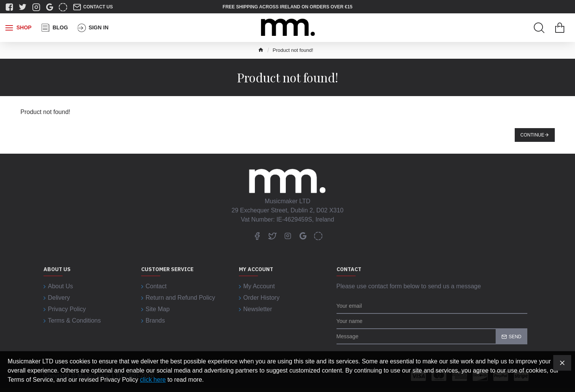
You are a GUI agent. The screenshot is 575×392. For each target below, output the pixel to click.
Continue (532, 135)
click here (153, 379)
